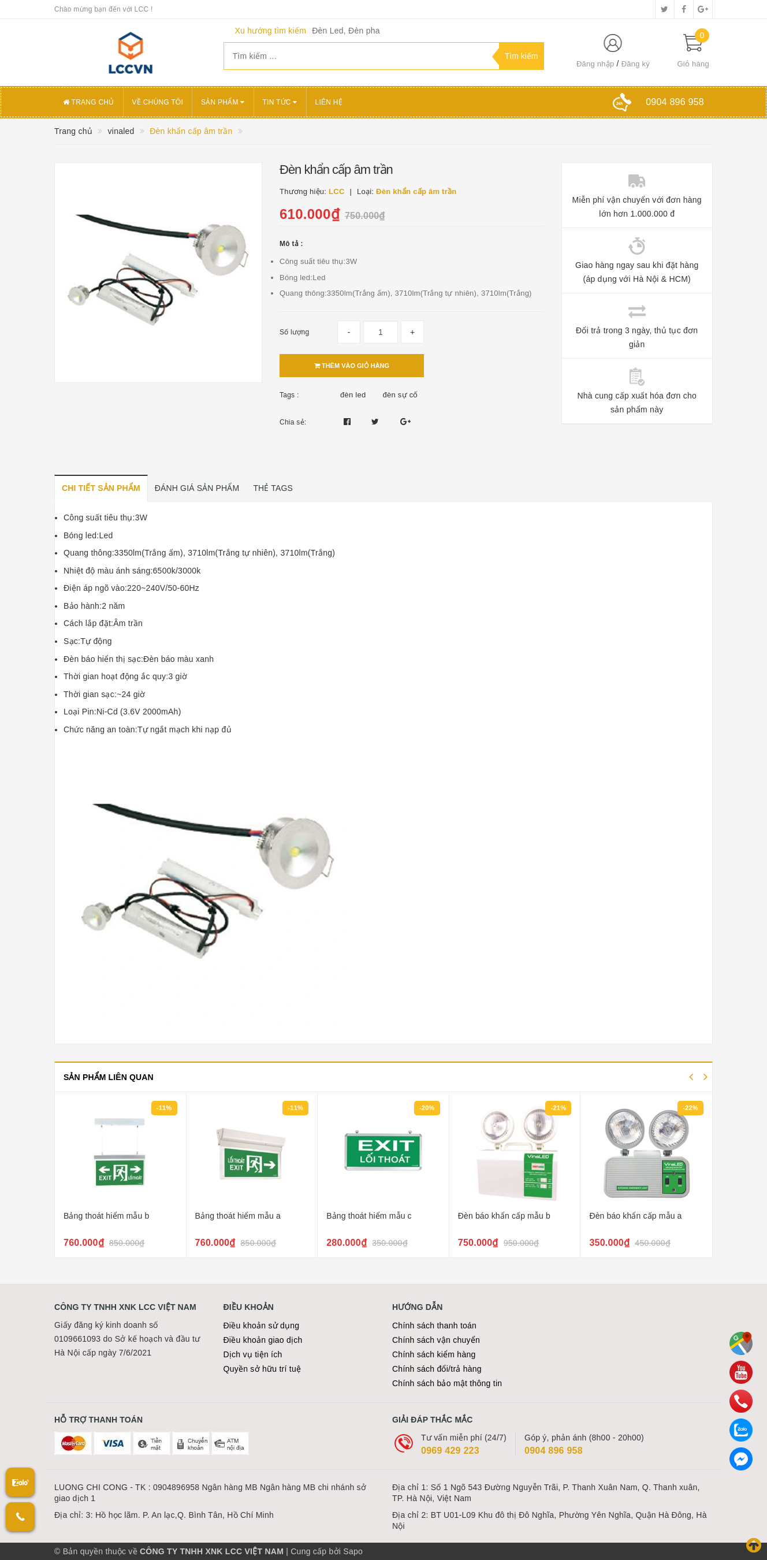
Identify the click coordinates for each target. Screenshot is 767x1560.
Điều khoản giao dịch (263, 1340)
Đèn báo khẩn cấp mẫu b (504, 1215)
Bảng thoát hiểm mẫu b (106, 1215)
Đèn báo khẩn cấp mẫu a (635, 1215)
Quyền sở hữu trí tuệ (262, 1368)
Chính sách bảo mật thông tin (447, 1383)
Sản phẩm (223, 102)
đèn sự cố (400, 394)
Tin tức (280, 102)
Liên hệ (328, 102)
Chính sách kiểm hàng (434, 1354)
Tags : (289, 395)
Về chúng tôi (157, 102)
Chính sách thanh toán (434, 1325)
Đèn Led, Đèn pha (346, 30)
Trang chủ (88, 102)
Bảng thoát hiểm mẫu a (238, 1215)
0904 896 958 (553, 1450)
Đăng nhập (595, 63)
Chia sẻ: (293, 422)
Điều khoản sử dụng (262, 1325)
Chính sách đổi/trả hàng (437, 1368)
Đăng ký (635, 63)
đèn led (353, 394)
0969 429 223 (450, 1450)
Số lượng (294, 332)
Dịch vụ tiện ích (253, 1354)
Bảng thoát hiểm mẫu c (369, 1215)
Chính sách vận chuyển (436, 1340)
